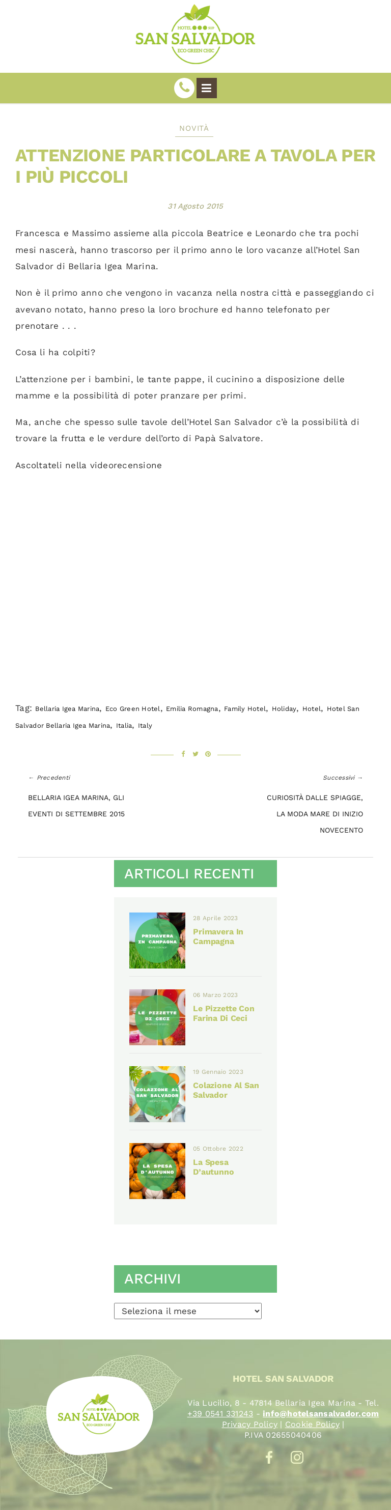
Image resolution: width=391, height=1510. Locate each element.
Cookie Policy (312, 1424)
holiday (284, 709)
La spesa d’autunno (213, 1167)
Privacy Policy (250, 1424)
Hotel (311, 709)
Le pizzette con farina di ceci (224, 1013)
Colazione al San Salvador (226, 1090)
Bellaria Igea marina (67, 709)
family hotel (245, 709)
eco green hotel (132, 709)
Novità (194, 128)
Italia (124, 725)
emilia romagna (192, 709)
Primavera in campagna (218, 936)
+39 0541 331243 (220, 1413)
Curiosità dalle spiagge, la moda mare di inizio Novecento (315, 814)
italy (145, 725)
